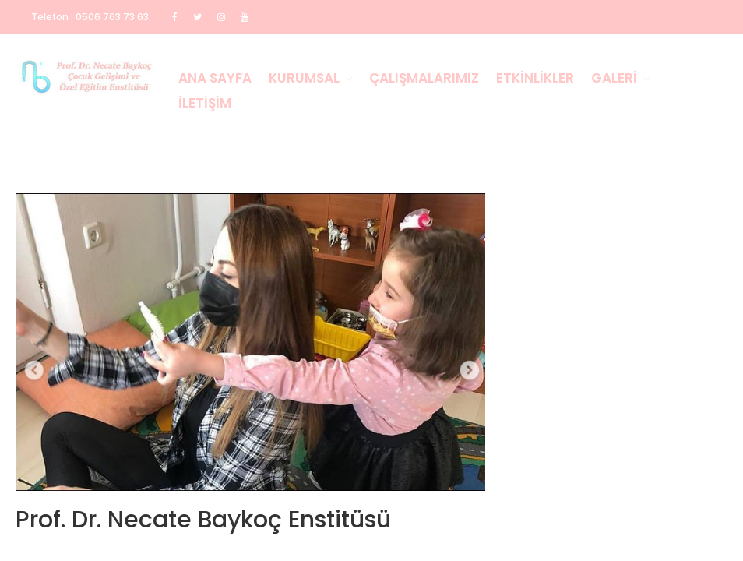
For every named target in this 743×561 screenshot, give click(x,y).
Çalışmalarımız (424, 78)
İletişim (204, 103)
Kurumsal (304, 78)
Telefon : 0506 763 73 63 (90, 16)
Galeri (614, 78)
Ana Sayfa (215, 78)
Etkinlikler (535, 78)
